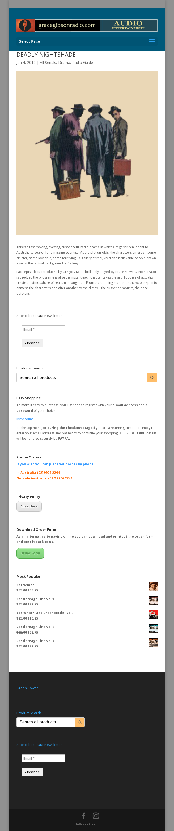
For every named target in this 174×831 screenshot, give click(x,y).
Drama (64, 62)
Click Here (29, 506)
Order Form (30, 553)
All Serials (48, 62)
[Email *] (43, 329)
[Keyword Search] (82, 377)
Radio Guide (82, 62)
